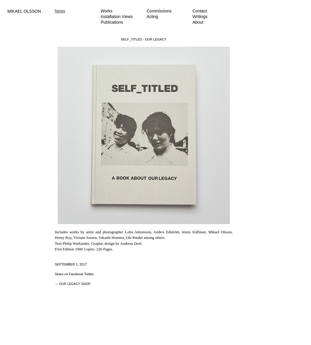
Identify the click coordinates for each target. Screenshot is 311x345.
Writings (200, 16)
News (60, 11)
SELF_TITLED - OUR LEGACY (143, 39)
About (198, 22)
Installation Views (117, 16)
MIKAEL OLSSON (24, 11)
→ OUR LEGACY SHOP (72, 284)
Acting (152, 16)
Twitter (89, 274)
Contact (200, 11)
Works (106, 11)
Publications (112, 22)
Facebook (76, 274)
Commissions (159, 11)
